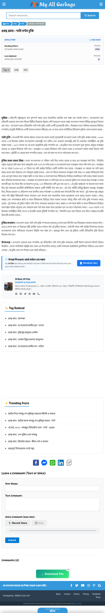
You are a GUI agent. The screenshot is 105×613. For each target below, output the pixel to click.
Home (6, 23)
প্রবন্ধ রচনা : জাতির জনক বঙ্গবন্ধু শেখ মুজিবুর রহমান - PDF (30, 420)
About (58, 596)
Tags (6, 70)
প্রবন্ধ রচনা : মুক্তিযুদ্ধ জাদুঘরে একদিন (21, 332)
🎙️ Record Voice (17, 525)
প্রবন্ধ (15, 23)
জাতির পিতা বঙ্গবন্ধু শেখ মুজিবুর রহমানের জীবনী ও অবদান (30, 414)
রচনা (22, 23)
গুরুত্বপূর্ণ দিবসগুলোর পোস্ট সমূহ (19, 448)
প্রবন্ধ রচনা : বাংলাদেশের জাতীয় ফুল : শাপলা (24, 325)
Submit (12, 542)
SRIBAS (18, 598)
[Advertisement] (52, 95)
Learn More (78, 605)
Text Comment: (52, 503)
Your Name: (52, 486)
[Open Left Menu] (3, 4)
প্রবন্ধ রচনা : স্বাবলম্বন (15, 318)
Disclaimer (96, 596)
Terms (98, 599)
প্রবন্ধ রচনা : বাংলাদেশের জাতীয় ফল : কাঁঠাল (24, 346)
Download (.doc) (89, 262)
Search (89, 15)
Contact (67, 596)
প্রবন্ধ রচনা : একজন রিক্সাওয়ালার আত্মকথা (24, 339)
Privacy (86, 596)
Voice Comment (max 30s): (20, 519)
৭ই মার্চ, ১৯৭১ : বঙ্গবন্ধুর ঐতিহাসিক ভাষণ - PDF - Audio (30, 427)
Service (77, 596)
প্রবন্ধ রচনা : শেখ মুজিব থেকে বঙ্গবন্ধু (21, 434)
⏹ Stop (39, 525)
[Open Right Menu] (101, 4)
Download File (52, 576)
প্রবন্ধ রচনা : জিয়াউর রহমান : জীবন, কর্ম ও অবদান (26, 441)
